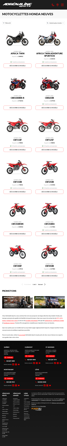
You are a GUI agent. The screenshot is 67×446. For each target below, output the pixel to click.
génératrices (48, 320)
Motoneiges (5, 411)
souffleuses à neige (58, 320)
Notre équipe (27, 402)
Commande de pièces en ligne (27, 418)
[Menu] (62, 4)
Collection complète (4, 399)
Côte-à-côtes (5, 409)
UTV (61, 318)
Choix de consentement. (57, 400)
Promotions (26, 406)
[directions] (57, 4)
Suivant (42, 284)
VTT (57, 318)
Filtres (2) (7, 23)
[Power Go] (48, 409)
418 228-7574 (51, 359)
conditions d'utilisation (46, 400)
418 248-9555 (9, 382)
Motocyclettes (5, 405)
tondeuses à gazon (9, 323)
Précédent (26, 284)
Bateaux (4, 415)
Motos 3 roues (16, 404)
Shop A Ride (43, 406)
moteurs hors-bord (12, 320)
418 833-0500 (40, 382)
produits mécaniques (32, 320)
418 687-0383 (9, 361)
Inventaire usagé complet (16, 399)
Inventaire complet (4, 402)
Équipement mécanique (5, 423)
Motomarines (5, 413)
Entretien (26, 411)
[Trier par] (55, 23)
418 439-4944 (30, 359)
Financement (16, 418)
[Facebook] (13, 364)
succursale (22, 335)
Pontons (4, 417)
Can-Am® (4, 426)
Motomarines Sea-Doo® (5, 429)
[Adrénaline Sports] (17, 5)
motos (4, 320)
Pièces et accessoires (27, 414)
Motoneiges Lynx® (5, 436)
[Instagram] (16, 364)
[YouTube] (19, 364)
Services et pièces (26, 408)
